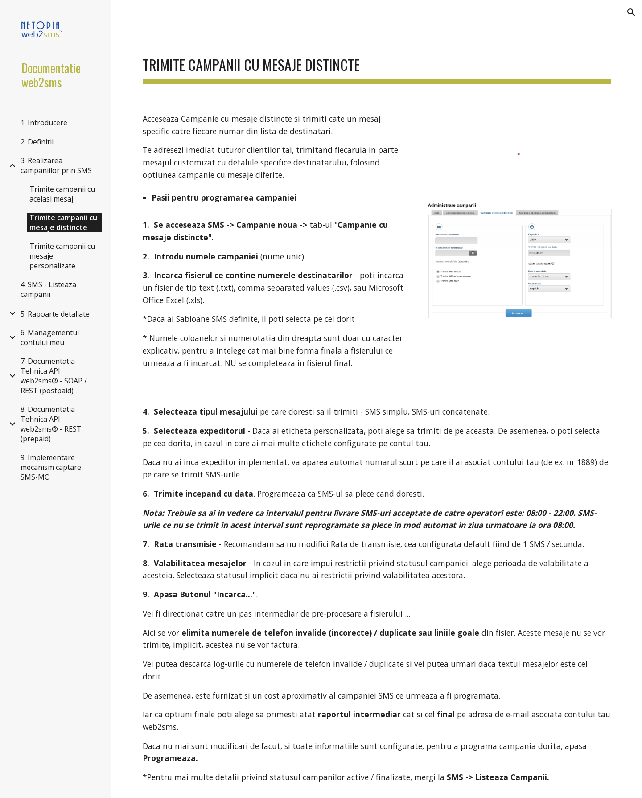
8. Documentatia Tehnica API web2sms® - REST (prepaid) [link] (51, 424)
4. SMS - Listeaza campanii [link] (48, 289)
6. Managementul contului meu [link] (50, 337)
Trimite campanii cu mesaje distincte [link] (63, 222)
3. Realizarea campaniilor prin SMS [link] (56, 165)
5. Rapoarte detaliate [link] (55, 314)
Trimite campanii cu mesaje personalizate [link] (62, 256)
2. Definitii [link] (37, 142)
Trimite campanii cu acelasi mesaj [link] (62, 194)
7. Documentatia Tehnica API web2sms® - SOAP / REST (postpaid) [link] (54, 375)
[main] (377, 62)
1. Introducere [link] (44, 123)
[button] (631, 12)
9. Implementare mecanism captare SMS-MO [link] (51, 467)
